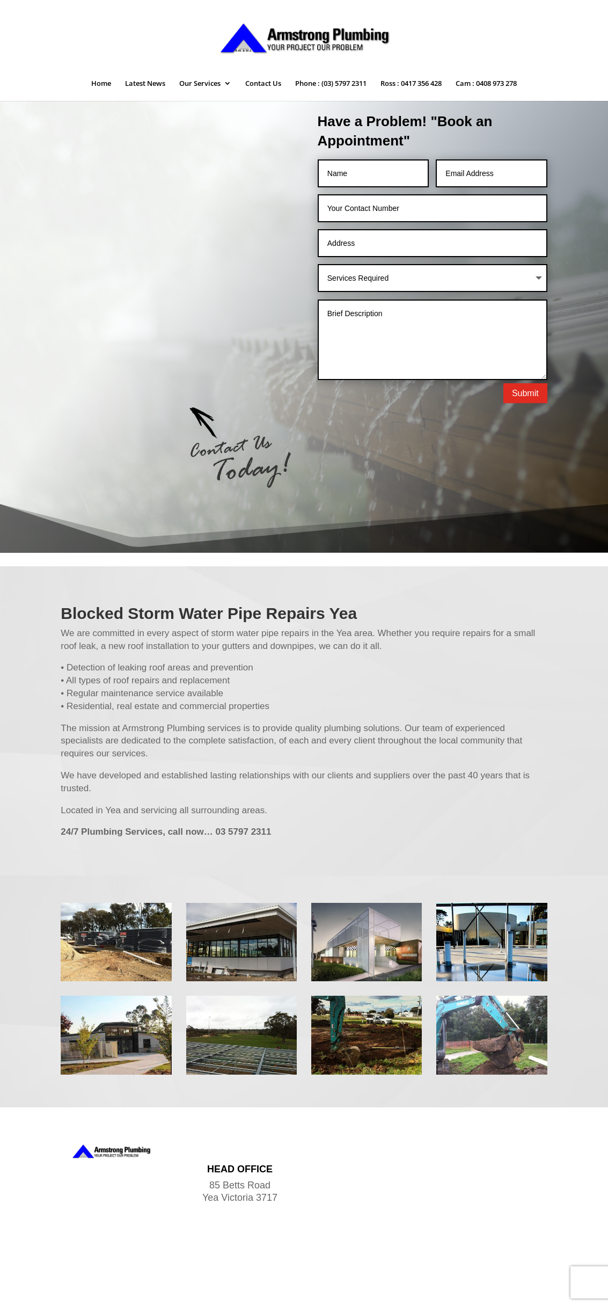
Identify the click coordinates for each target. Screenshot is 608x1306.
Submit (525, 393)
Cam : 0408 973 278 (486, 83)
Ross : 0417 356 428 (411, 83)
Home (101, 83)
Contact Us (263, 83)
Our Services (200, 83)
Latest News (145, 83)
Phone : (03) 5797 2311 (331, 83)
